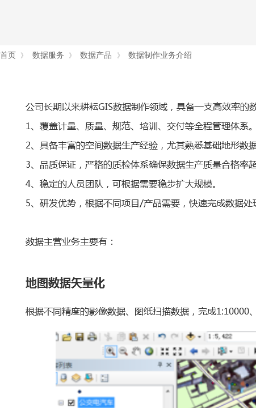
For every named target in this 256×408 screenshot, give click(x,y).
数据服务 (48, 55)
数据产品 (96, 55)
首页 (8, 55)
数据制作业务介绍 (160, 55)
